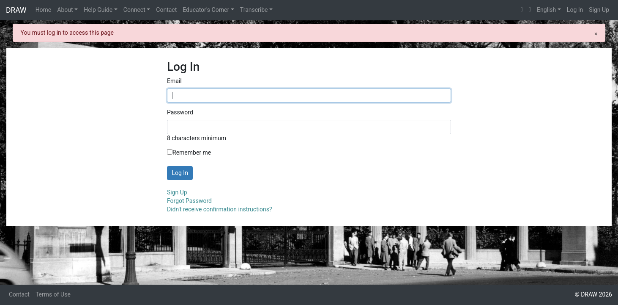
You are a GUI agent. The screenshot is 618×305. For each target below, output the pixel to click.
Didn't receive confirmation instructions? (219, 209)
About (65, 9)
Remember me (189, 152)
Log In (575, 9)
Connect (134, 9)
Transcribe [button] (254, 9)
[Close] (595, 34)
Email (174, 81)
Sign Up (599, 9)
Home (44, 9)
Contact (166, 9)
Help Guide (98, 9)
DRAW (16, 10)
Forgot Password (189, 200)
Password (180, 112)
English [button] (546, 9)
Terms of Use (53, 294)
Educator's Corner (206, 9)
